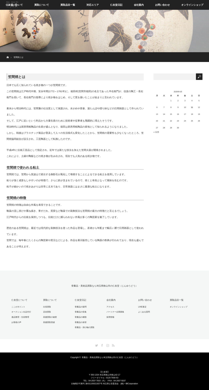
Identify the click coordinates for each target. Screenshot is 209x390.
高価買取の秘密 (50, 317)
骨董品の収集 (81, 312)
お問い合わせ (162, 4)
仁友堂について (19, 300)
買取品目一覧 (67, 4)
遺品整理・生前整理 (20, 317)
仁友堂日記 (116, 4)
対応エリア (93, 4)
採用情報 (110, 317)
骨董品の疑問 (81, 307)
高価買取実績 (49, 322)
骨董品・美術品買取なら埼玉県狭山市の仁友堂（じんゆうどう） (104, 286)
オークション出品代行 (21, 312)
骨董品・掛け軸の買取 (84, 327)
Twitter (96, 344)
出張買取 (47, 307)
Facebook (101, 344)
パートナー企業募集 (115, 312)
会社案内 (139, 4)
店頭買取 (47, 312)
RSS (112, 344)
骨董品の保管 (81, 322)
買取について (41, 4)
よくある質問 (144, 312)
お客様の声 (16, 322)
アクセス (110, 307)
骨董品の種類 (81, 317)
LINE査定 (142, 307)
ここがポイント (18, 307)
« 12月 (156, 132)
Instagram (107, 344)
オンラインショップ (192, 4)
